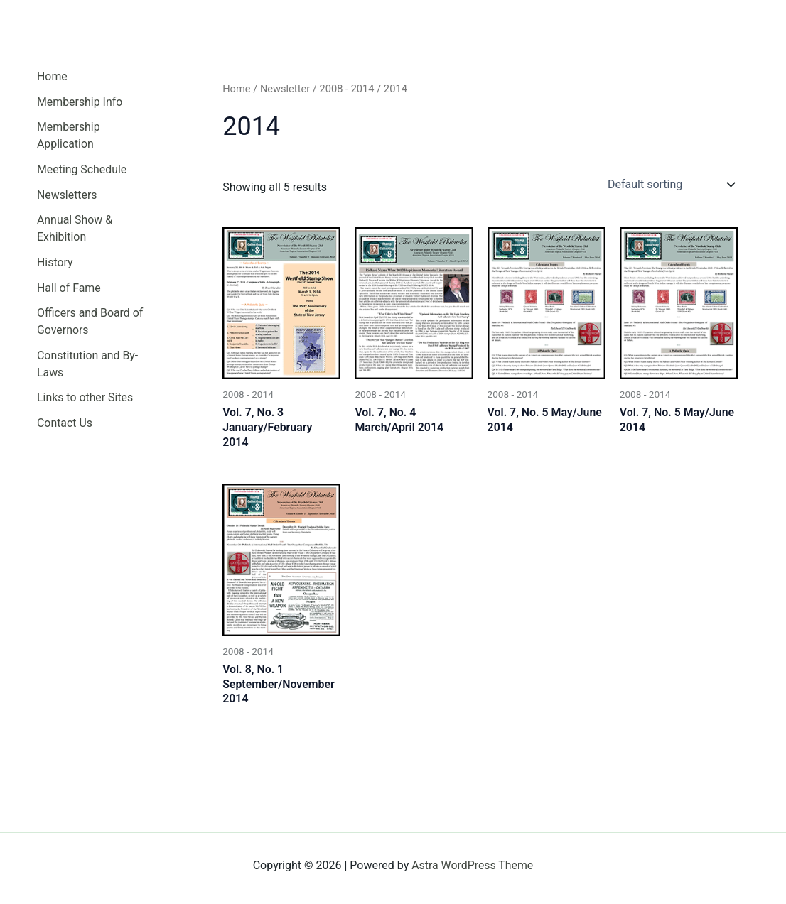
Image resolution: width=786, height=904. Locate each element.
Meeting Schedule (82, 170)
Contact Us (65, 425)
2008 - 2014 (347, 88)
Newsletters (67, 195)
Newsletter (285, 88)
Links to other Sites (85, 400)
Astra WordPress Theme (472, 865)
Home (52, 76)
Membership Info (80, 102)
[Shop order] (670, 184)
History (55, 264)
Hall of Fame (69, 289)
